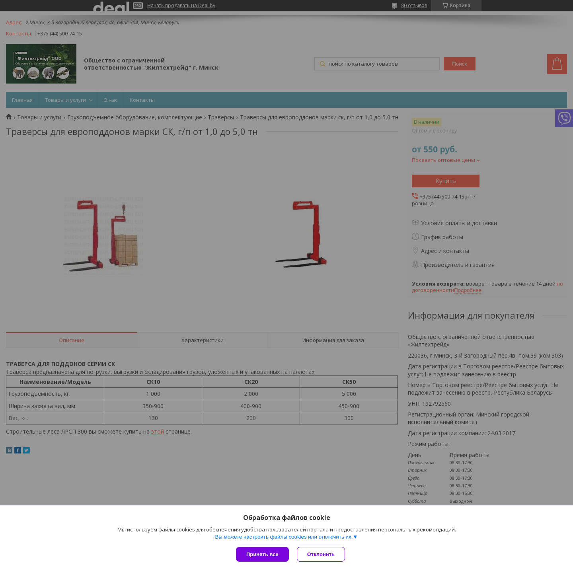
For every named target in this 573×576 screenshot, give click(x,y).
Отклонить (321, 554)
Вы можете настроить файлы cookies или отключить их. (284, 537)
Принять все (262, 554)
